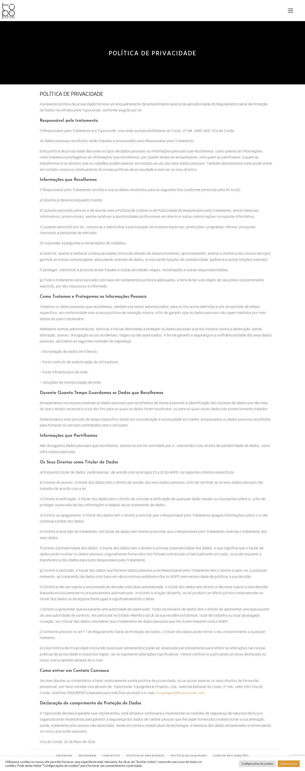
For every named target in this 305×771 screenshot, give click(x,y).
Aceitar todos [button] (288, 763)
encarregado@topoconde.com (180, 695)
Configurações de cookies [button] (257, 763)
